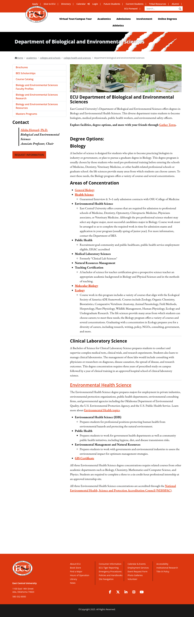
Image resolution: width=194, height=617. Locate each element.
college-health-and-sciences (77, 57)
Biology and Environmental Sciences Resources (37, 106)
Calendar (81, 3)
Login (95, 3)
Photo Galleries (135, 575)
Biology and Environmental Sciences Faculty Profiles (37, 86)
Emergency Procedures (110, 571)
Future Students (112, 3)
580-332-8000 (19, 596)
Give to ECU (49, 3)
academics (31, 57)
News (72, 582)
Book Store (75, 567)
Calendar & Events (137, 563)
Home (20, 57)
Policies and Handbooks (110, 575)
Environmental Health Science (100, 385)
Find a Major (76, 571)
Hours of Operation (79, 575)
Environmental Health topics (102, 410)
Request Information (29, 155)
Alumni (175, 3)
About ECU (75, 563)
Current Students (134, 3)
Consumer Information (110, 563)
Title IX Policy (163, 571)
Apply (35, 3)
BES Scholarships (25, 73)
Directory (66, 3)
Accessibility (162, 563)
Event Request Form (137, 571)
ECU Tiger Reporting (109, 567)
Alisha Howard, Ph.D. (34, 130)
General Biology (85, 190)
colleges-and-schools (50, 57)
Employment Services (138, 567)
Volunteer (132, 579)
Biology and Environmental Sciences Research (37, 96)
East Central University (24, 583)
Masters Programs (26, 113)
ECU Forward (130, 8)
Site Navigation (106, 579)
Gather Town (167, 125)
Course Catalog (24, 79)
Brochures (22, 67)
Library (73, 579)
